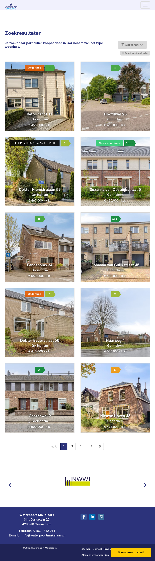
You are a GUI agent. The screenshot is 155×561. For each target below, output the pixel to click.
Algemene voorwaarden (95, 555)
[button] (135, 53)
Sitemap (86, 549)
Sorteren (132, 45)
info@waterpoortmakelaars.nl (44, 535)
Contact (97, 549)
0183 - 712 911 (44, 531)
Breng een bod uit (131, 552)
